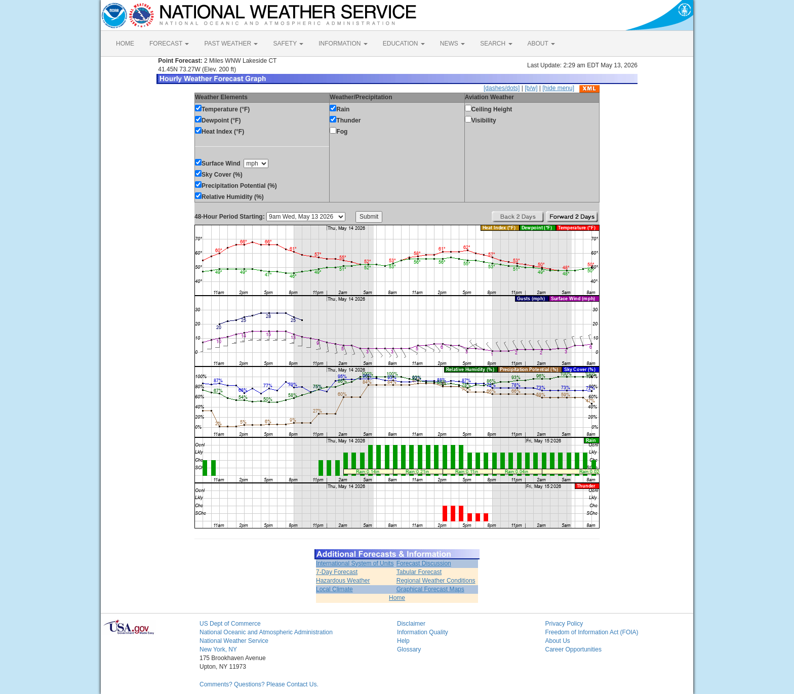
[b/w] (531, 88)
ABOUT (541, 43)
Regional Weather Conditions (435, 580)
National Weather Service (234, 640)
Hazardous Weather (343, 580)
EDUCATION (404, 43)
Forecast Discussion (423, 563)
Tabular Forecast (419, 572)
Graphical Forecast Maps (430, 589)
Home (397, 597)
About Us (557, 640)
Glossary (409, 649)
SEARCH (496, 43)
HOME (125, 43)
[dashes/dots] (502, 88)
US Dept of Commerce (230, 623)
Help (403, 640)
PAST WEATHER (231, 43)
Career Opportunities (573, 649)
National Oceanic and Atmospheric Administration (266, 632)
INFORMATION (343, 43)
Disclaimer (411, 623)
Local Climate (334, 589)
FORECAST (169, 43)
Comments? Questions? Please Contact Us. (259, 684)
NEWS (452, 43)
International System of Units (354, 563)
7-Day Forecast (337, 572)
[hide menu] (558, 88)
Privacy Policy (564, 623)
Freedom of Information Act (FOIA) (592, 632)
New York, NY (218, 649)
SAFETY (288, 43)
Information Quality (422, 632)
